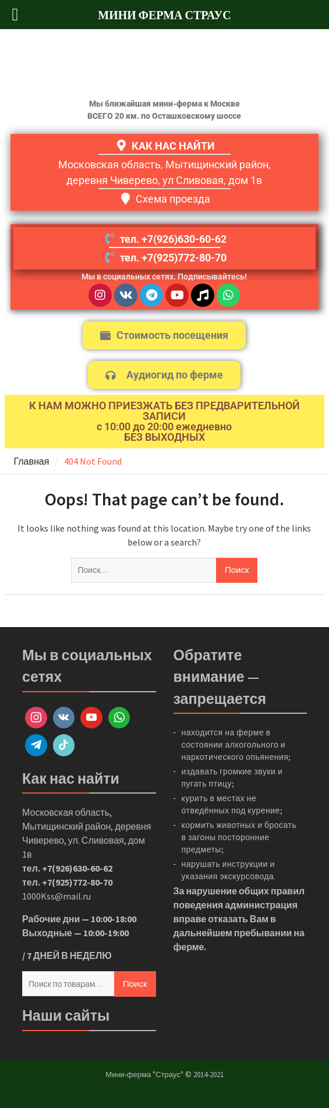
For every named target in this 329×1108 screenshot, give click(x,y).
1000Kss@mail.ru (56, 896)
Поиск (135, 983)
